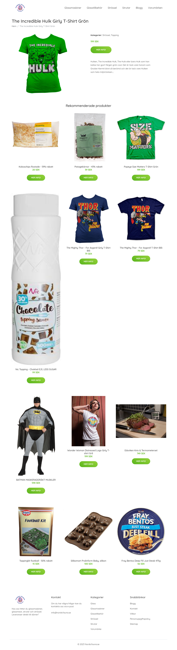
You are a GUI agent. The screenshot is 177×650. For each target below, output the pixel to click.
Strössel (112, 8)
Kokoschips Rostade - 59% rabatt (36, 167)
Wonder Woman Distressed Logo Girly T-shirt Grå (88, 453)
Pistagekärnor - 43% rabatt (88, 167)
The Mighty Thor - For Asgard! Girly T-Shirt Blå (88, 250)
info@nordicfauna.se (61, 613)
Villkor (133, 614)
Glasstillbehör (94, 8)
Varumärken (155, 8)
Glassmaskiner (73, 8)
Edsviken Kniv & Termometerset (141, 451)
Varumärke (96, 630)
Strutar (126, 8)
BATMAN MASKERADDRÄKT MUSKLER (36, 480)
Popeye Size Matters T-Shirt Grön (141, 167)
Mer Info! (101, 50)
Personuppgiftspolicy (140, 620)
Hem (14, 27)
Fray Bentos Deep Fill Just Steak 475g (141, 561)
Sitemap (134, 625)
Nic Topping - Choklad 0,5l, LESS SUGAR (35, 370)
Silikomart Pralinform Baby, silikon (88, 561)
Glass (93, 604)
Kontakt (134, 609)
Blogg (139, 8)
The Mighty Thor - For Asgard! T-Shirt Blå (141, 248)
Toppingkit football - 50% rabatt (35, 561)
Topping (115, 36)
